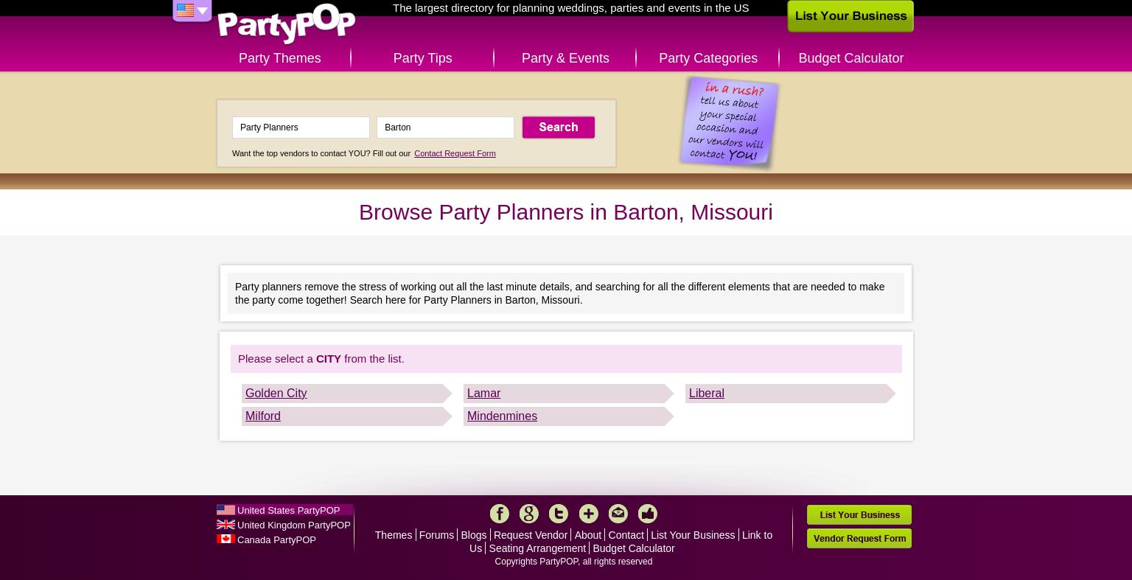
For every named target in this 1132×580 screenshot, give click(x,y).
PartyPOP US (287, 24)
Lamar (483, 393)
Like (647, 513)
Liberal (706, 393)
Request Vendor (530, 535)
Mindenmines (502, 416)
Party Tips (423, 58)
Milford (263, 416)
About (588, 535)
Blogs (474, 535)
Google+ (529, 513)
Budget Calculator (851, 58)
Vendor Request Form (859, 538)
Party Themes (280, 58)
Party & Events (565, 58)
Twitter (558, 513)
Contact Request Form (455, 153)
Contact (626, 535)
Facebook (499, 513)
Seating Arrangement (538, 548)
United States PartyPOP (288, 510)
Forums (436, 535)
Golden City (276, 393)
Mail (618, 513)
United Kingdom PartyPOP (294, 525)
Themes (394, 535)
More (588, 513)
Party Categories (708, 58)
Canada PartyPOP (276, 539)
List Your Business (693, 535)
